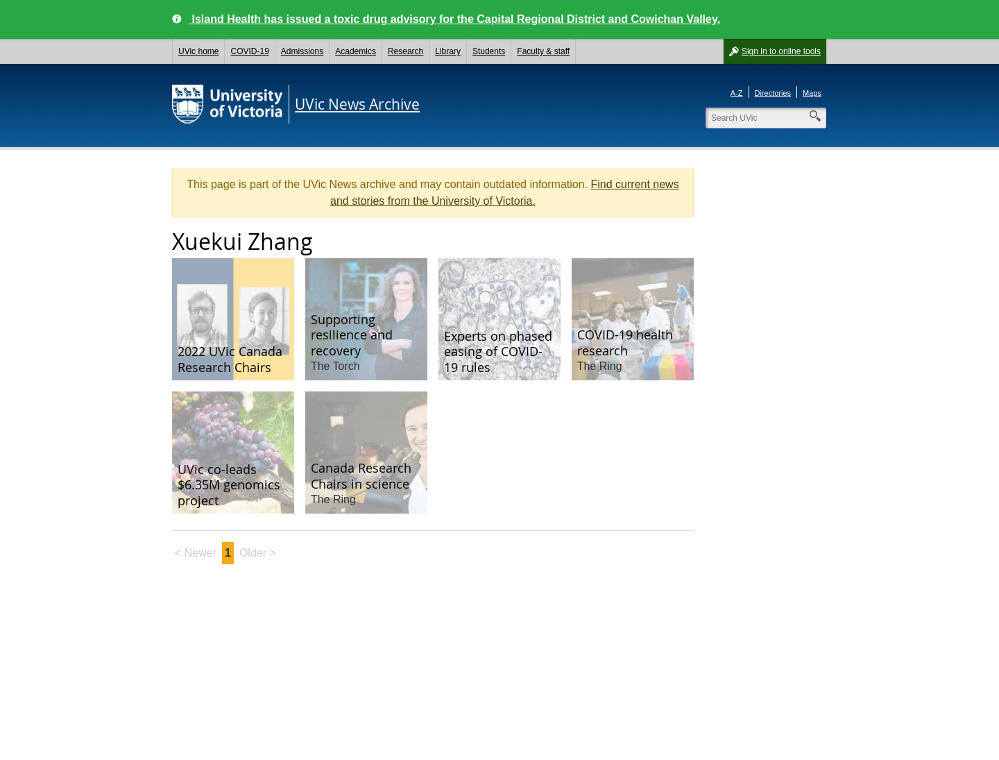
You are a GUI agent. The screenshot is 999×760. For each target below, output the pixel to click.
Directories (773, 93)
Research (405, 51)
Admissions (302, 51)
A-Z (737, 93)
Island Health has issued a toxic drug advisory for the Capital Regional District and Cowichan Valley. (454, 19)
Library (448, 51)
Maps (812, 93)
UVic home (198, 51)
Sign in (781, 51)
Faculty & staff (543, 51)
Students (488, 51)
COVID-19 (249, 51)
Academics (355, 51)
